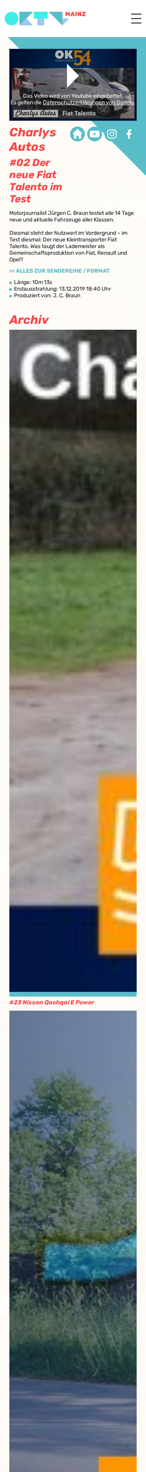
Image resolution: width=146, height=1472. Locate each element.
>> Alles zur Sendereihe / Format (59, 271)
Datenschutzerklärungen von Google (88, 102)
